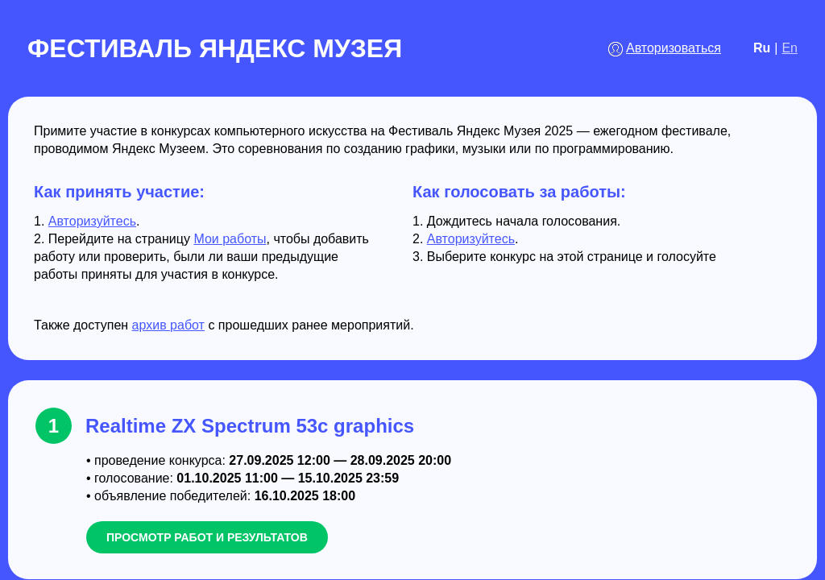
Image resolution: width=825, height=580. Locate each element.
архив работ (168, 325)
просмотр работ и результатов (207, 537)
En (789, 48)
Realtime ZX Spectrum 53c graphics (249, 426)
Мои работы (229, 239)
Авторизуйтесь (92, 221)
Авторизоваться (673, 48)
